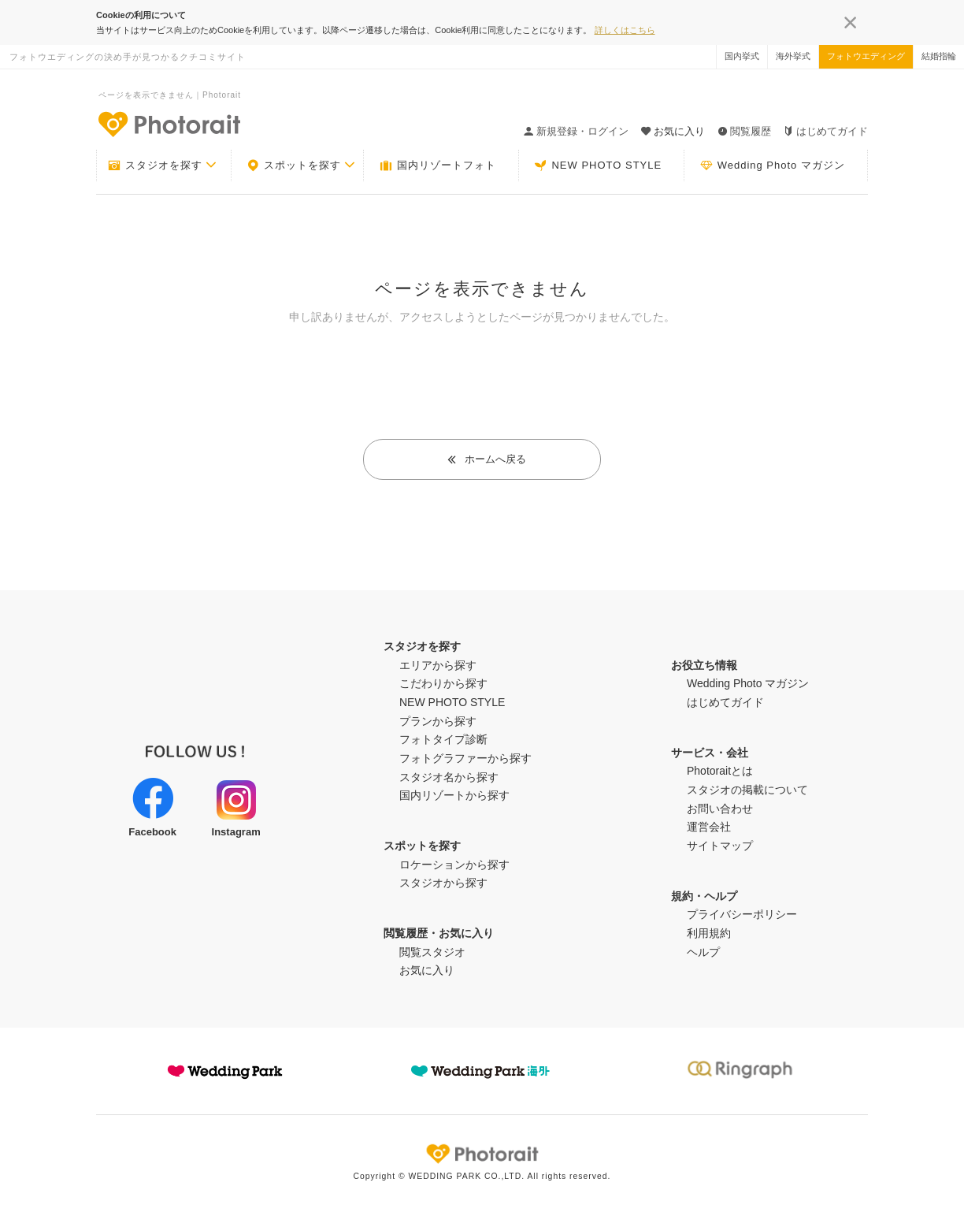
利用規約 (709, 933)
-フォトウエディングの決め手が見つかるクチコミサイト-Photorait (168, 123)
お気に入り (426, 970)
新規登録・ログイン (576, 131)
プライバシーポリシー (742, 914)
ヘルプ (703, 952)
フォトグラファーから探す (465, 758)
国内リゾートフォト (438, 165)
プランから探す (437, 721)
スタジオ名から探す (449, 777)
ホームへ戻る (486, 459)
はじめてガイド (826, 131)
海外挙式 (793, 56)
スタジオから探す (443, 882)
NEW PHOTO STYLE (598, 165)
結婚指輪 (938, 56)
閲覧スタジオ (432, 952)
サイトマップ (720, 845)
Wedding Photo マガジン (772, 165)
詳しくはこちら (625, 30)
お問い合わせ (720, 808)
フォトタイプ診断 (443, 739)
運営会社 (709, 826)
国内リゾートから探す (454, 795)
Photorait (482, 1153)
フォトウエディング (866, 56)
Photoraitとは (720, 770)
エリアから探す (437, 665)
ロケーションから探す (454, 864)
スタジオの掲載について (747, 789)
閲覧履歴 (744, 131)
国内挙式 (742, 56)
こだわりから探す (443, 683)
